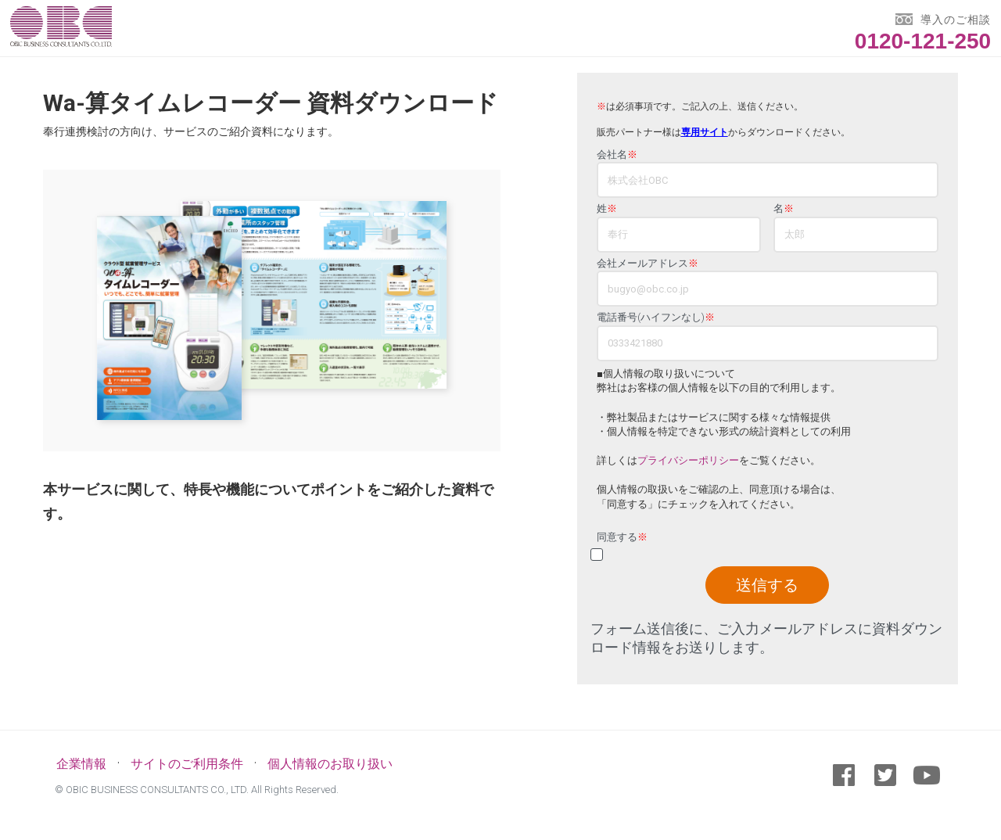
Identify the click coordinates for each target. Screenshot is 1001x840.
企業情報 (81, 763)
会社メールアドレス (647, 263)
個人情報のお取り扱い (330, 763)
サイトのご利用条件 (187, 763)
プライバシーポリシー (688, 460)
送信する (767, 585)
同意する (622, 537)
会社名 (617, 154)
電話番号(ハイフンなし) (656, 317)
